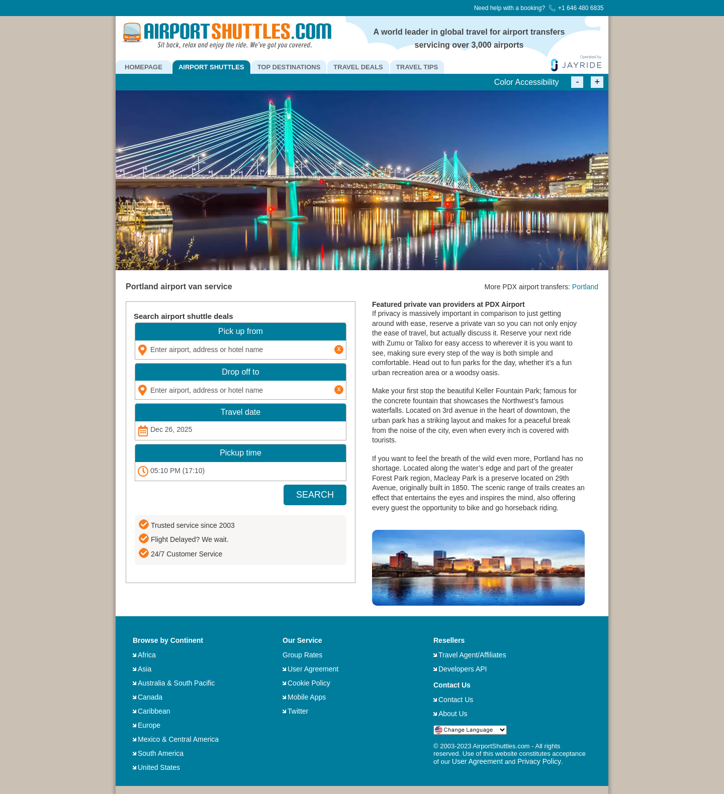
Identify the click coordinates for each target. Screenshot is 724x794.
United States (159, 767)
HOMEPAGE (143, 67)
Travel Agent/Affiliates (472, 655)
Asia (144, 669)
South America (161, 753)
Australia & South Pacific (176, 683)
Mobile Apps (307, 697)
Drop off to (240, 372)
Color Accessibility (526, 82)
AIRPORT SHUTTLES (211, 67)
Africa (147, 655)
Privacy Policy (539, 761)
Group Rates (302, 655)
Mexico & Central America (178, 739)
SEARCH (315, 495)
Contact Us (455, 700)
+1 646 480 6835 (576, 8)
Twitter (298, 711)
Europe (149, 725)
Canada (150, 697)
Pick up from (240, 331)
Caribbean (154, 711)
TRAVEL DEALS (358, 67)
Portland (585, 287)
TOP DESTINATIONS (289, 67)
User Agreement (313, 669)
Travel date (240, 412)
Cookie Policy (309, 683)
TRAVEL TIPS (417, 67)
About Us (453, 714)
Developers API (462, 669)
